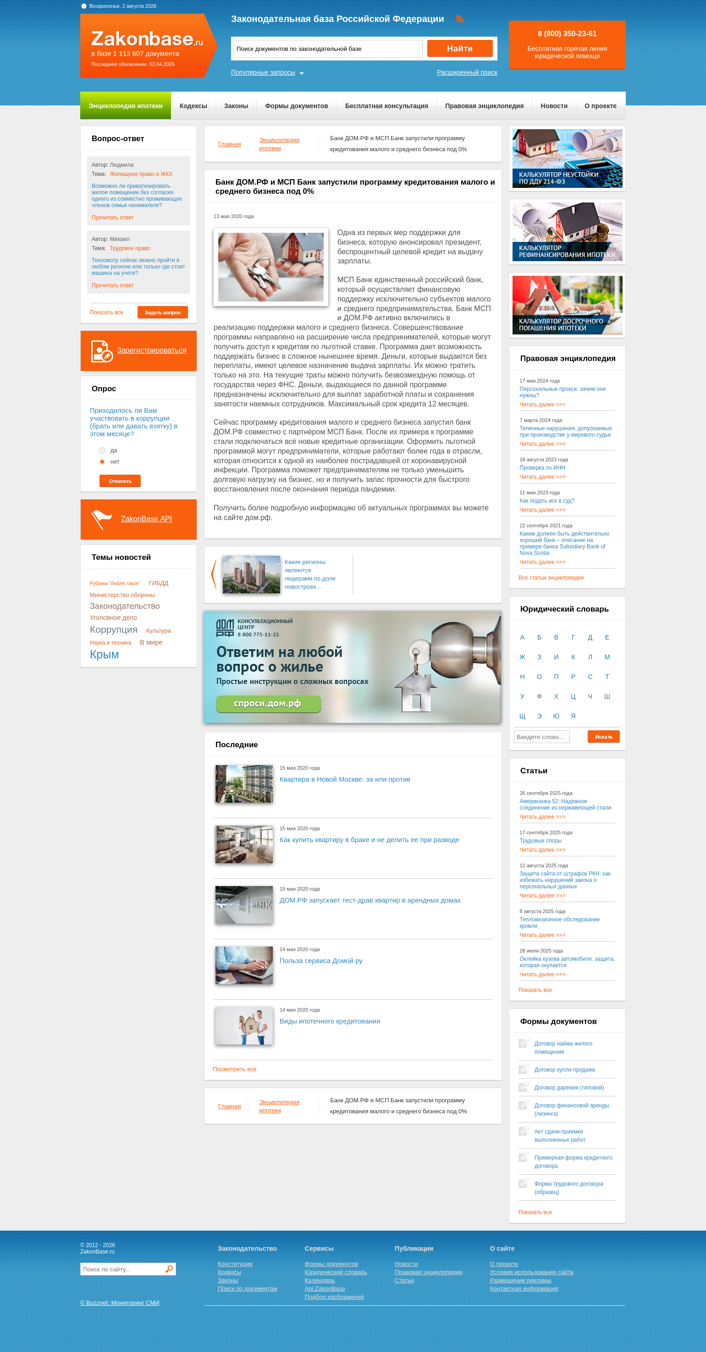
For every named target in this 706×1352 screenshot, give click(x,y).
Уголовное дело (113, 617)
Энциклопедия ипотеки (126, 105)
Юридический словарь (336, 1272)
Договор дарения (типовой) (569, 1087)
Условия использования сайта (532, 1272)
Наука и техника (110, 643)
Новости (554, 105)
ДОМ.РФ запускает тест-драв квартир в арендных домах (370, 900)
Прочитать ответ (112, 217)
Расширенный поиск (467, 72)
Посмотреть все (235, 1069)
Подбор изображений (334, 1296)
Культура (158, 630)
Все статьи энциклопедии (551, 578)
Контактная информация (524, 1288)
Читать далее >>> (543, 404)
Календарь (320, 1280)
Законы (236, 105)
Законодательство (125, 606)
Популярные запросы (263, 72)
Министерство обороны (122, 594)
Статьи (404, 1280)
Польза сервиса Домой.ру (321, 960)
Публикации (414, 1248)
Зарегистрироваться (151, 350)
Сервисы (319, 1248)
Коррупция (114, 629)
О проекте (601, 105)
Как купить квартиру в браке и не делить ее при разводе (369, 839)
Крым (104, 654)
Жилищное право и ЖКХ (141, 174)
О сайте (502, 1248)
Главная (229, 144)
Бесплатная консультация (386, 105)
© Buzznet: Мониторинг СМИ (120, 1302)
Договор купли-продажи (565, 1070)
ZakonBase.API (146, 519)
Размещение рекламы (521, 1280)
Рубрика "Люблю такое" (115, 583)
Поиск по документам (247, 1288)
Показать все (106, 312)
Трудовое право (130, 248)
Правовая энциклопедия (484, 105)
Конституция (235, 1263)
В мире (151, 642)
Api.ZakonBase (325, 1288)
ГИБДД (159, 583)
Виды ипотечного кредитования (330, 1021)
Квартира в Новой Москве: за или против (345, 779)
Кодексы (193, 105)
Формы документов (296, 105)
